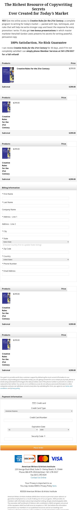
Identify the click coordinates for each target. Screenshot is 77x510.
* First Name (7, 194)
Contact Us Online (38, 477)
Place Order (38, 448)
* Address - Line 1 (9, 217)
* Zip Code (6, 248)
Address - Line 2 (9, 224)
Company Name (9, 209)
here (54, 486)
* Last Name (7, 202)
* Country (6, 256)
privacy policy (15, 388)
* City (4, 231)
